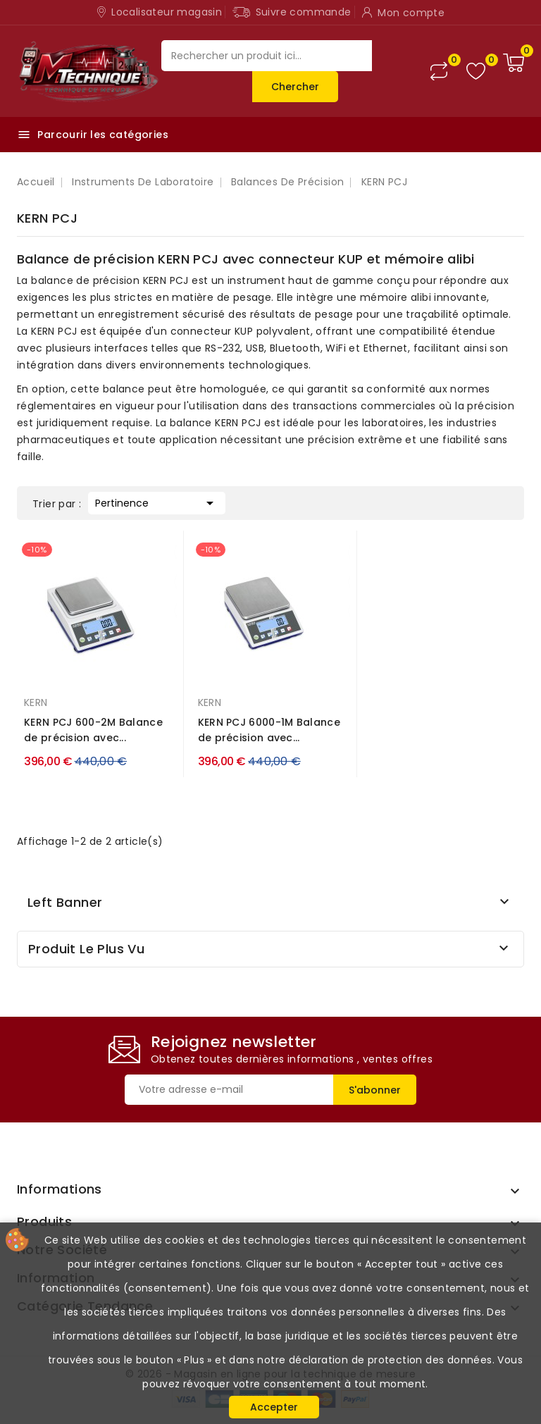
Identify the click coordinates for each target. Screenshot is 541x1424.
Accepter (274, 1407)
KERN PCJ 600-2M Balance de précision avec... (93, 730)
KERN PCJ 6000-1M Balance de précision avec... (269, 730)
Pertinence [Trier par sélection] (156, 502)
